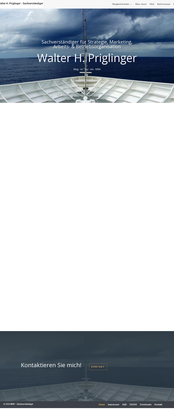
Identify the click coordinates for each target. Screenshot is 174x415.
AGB (124, 405)
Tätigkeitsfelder (120, 4)
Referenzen (163, 4)
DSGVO (133, 405)
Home (102, 405)
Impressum (113, 405)
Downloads (145, 405)
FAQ (152, 4)
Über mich (141, 4)
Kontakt (98, 366)
